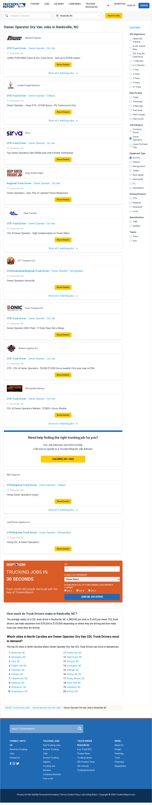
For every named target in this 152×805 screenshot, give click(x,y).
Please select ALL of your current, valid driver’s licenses (88, 586)
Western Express (33, 38)
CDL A (68, 590)
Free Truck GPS (84, 749)
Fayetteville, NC (19, 678)
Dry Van (135, 158)
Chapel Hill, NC (19, 665)
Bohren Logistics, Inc (28, 348)
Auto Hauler (137, 175)
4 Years (135, 82)
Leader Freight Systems (29, 85)
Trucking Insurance (86, 770)
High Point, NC (74, 657)
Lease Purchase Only (139, 145)
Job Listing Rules (89, 794)
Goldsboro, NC (18, 687)
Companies (75, 4)
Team (134, 236)
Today (134, 97)
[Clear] (99, 16)
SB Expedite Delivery (34, 388)
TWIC (134, 221)
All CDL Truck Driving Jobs (17, 708)
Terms (63, 794)
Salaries (59, 4)
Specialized (137, 188)
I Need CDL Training (136, 40)
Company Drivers (136, 131)
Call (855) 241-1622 (63, 459)
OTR (133, 198)
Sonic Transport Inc (34, 308)
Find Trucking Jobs (51, 745)
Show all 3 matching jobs (63, 120)
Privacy (20, 794)
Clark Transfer (30, 213)
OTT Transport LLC (26, 260)
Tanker (134, 170)
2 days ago (136, 106)
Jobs (46, 4)
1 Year (134, 69)
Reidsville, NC (74, 674)
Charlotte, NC (18, 670)
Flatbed (135, 162)
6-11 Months (137, 65)
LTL (133, 183)
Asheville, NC (18, 652)
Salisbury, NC (74, 687)
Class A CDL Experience (75, 575)
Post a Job (48, 778)
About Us (119, 745)
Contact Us (15, 758)
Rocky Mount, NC (76, 678)
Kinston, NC (73, 661)
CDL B (80, 590)
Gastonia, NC (17, 682)
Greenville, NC (74, 652)
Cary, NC (15, 661)
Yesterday (136, 101)
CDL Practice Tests (86, 762)
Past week (136, 110)
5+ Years (135, 87)
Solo (133, 241)
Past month (137, 119)
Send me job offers (92, 596)
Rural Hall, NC (74, 682)
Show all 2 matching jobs (63, 73)
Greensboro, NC (19, 691)
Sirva (27, 133)
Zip (65, 564)
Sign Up (131, 5)
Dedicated (136, 207)
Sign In (144, 5)
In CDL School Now (137, 47)
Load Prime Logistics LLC (18, 522)
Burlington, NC (18, 657)
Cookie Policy (74, 794)
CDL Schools (83, 766)
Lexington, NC (74, 665)
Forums (35, 4)
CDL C (92, 590)
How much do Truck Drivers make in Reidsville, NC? (42, 613)
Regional (135, 202)
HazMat (135, 226)
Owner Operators (136, 138)
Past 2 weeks (137, 114)
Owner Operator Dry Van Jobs (47, 708)
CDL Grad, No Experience (137, 55)
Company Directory (52, 774)
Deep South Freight (34, 173)
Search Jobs (114, 15)
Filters (135, 27)
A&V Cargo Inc (13, 475)
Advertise (119, 4)
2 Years (135, 74)
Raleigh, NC (73, 670)
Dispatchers (120, 766)
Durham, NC (17, 674)
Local (134, 211)
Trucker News (83, 753)
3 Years (135, 78)
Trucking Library (84, 758)
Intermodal (136, 179)
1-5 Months (136, 61)
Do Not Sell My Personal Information (42, 794)
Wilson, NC (72, 691)
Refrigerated (137, 166)
